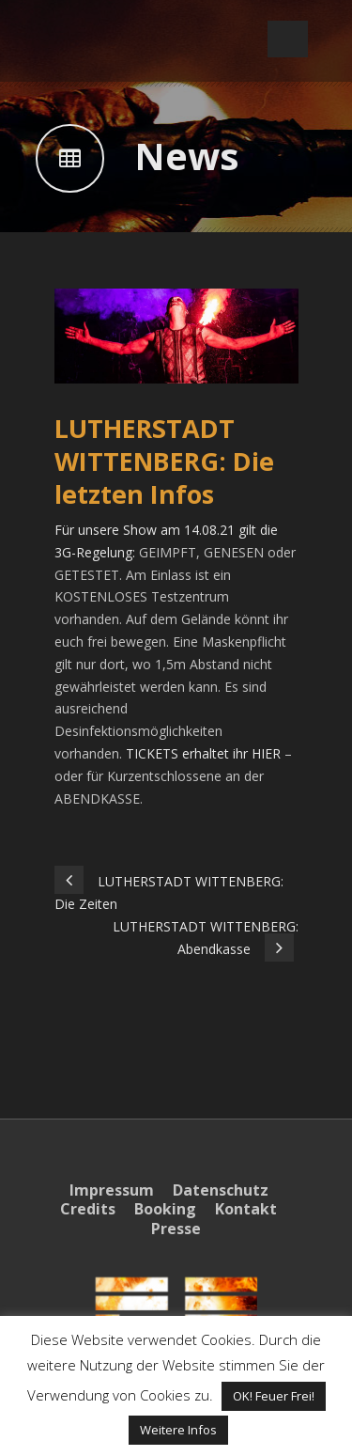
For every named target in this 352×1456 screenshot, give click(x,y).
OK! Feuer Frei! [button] (273, 1395)
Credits (87, 1208)
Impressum (111, 1190)
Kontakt (246, 1208)
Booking (165, 1208)
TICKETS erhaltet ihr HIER (203, 753)
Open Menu (288, 39)
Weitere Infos (178, 1429)
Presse (176, 1228)
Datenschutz (220, 1190)
